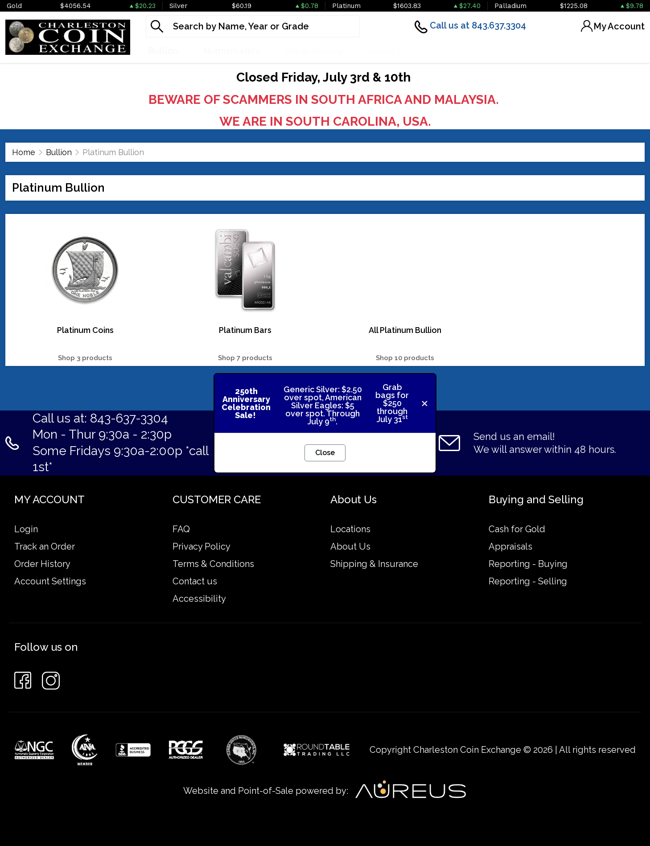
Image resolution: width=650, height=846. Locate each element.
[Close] (424, 403)
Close (325, 452)
